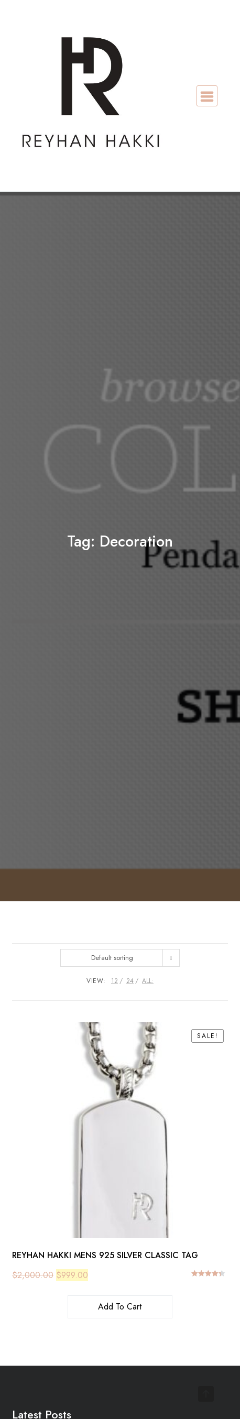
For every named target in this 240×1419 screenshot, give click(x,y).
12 (114, 981)
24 (130, 981)
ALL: (148, 981)
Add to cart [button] (119, 1307)
